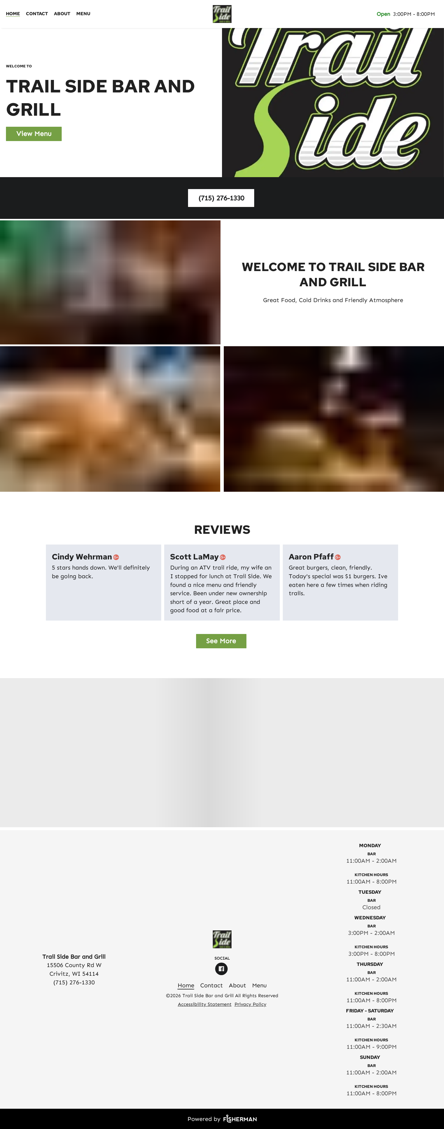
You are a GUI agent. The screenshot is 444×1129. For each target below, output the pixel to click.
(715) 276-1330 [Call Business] (74, 982)
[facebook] (222, 968)
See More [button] (221, 641)
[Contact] (37, 14)
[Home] (13, 14)
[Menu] (83, 14)
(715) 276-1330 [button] (221, 198)
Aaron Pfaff (316, 557)
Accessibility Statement (205, 1004)
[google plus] (117, 557)
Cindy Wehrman (86, 557)
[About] (62, 14)
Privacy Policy (250, 1004)
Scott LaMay (199, 557)
